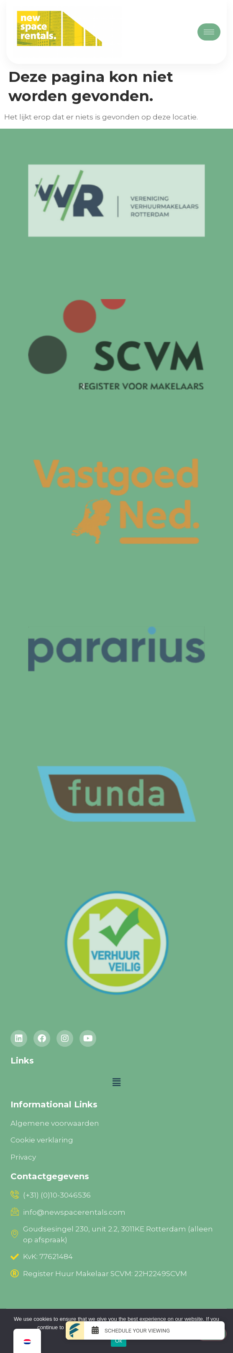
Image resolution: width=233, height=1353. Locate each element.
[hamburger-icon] (208, 32)
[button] (116, 1082)
